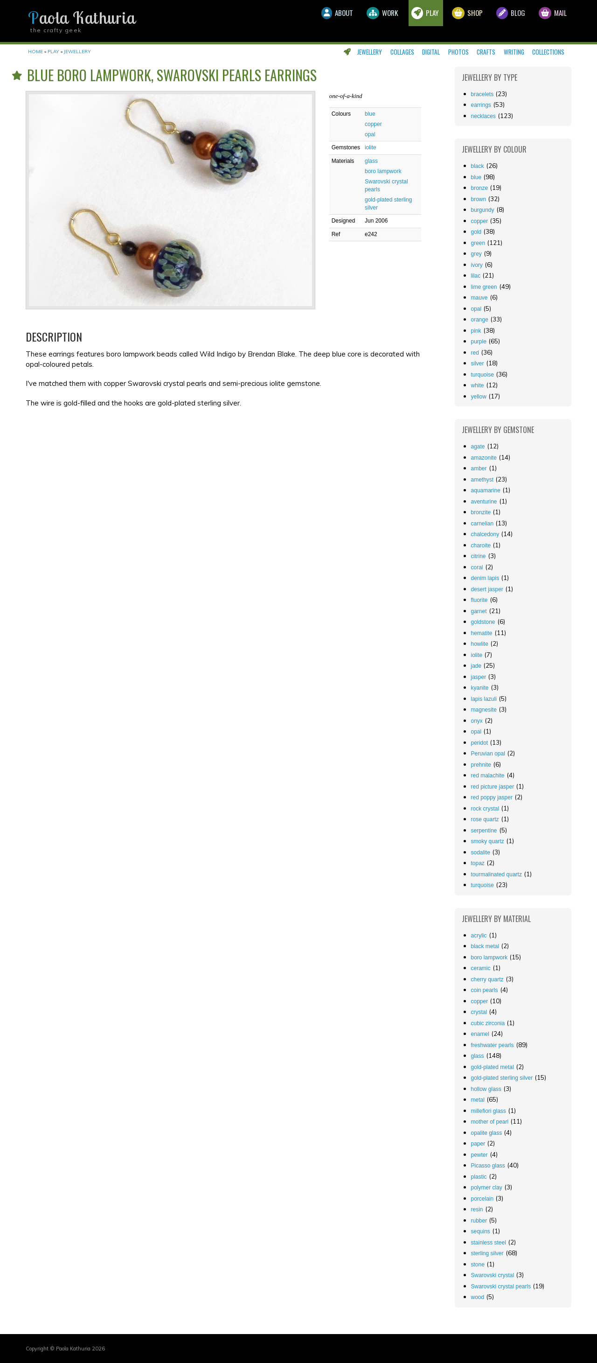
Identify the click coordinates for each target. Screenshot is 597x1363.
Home (35, 52)
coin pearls (484, 990)
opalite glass (486, 1133)
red (475, 352)
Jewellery (369, 51)
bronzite (481, 512)
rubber (479, 1220)
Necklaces (483, 116)
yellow (478, 396)
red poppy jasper (492, 797)
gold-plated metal (492, 1067)
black (477, 166)
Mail (549, 21)
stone (478, 1264)
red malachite (488, 775)
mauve (479, 297)
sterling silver (487, 1253)
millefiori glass (488, 1111)
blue (370, 114)
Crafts (486, 51)
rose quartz (485, 819)
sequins (480, 1231)
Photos (458, 51)
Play (401, 21)
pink (476, 331)
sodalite (480, 852)
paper (478, 1143)
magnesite (484, 709)
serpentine (484, 830)
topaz (478, 863)
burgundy (482, 210)
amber (479, 468)
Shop (451, 21)
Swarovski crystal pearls (501, 1286)
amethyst (482, 479)
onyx (477, 721)
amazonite (484, 457)
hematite (482, 633)
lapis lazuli (484, 699)
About (299, 21)
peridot (479, 743)
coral (477, 567)
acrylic (479, 935)
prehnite (481, 765)
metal (478, 1100)
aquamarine (485, 490)
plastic (479, 1177)
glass (371, 161)
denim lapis (485, 578)
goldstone (483, 622)
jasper (478, 677)
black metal (485, 946)
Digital (431, 51)
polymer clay (486, 1187)
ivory (477, 265)
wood (478, 1297)
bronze (479, 188)
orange (479, 319)
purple (478, 341)
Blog (501, 21)
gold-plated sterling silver (502, 1078)
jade (476, 666)
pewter (479, 1155)
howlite (479, 644)
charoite (481, 545)
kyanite (480, 688)
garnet (479, 611)
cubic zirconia (488, 1023)
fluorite (479, 600)
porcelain (482, 1198)
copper (373, 124)
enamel (480, 1034)
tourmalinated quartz (496, 874)
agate (478, 446)
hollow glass (486, 1089)
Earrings (481, 105)
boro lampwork (383, 171)
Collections (548, 51)
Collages (402, 51)
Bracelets (482, 94)
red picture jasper (492, 786)
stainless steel (488, 1242)
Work (351, 21)
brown (478, 199)
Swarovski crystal (492, 1275)
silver (477, 363)
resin (477, 1209)
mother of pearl (490, 1121)
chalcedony (485, 534)
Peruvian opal (488, 753)
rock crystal (485, 808)
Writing (514, 51)
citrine (478, 556)
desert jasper (487, 589)
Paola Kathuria (81, 17)
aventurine (484, 501)
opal (370, 134)
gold (476, 232)
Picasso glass (488, 1165)
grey (476, 254)
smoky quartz (487, 841)
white (477, 385)
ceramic (481, 968)
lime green (484, 287)
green (478, 243)
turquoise (482, 374)
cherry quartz (487, 979)
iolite (370, 147)
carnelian (482, 523)
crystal (479, 1012)
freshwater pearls (492, 1045)
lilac (476, 276)
